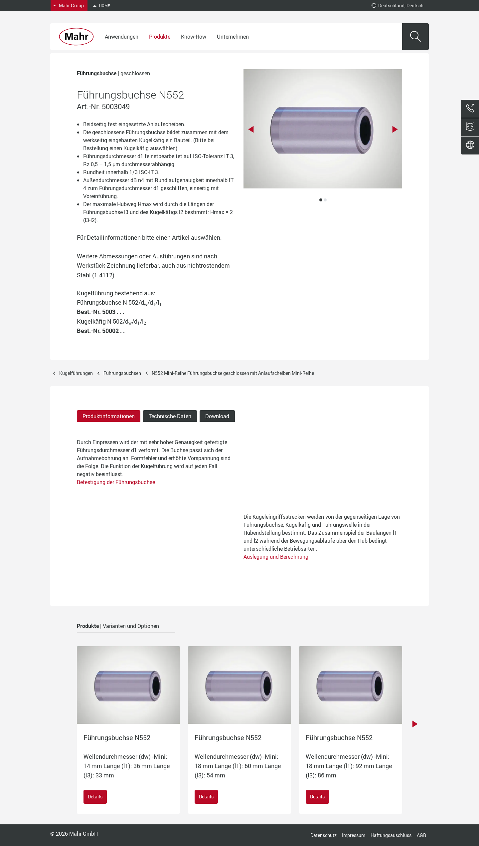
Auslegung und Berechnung (275, 556)
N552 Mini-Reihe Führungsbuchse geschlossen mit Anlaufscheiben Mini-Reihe (233, 373)
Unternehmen (233, 36)
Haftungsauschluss (391, 835)
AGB (421, 835)
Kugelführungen (76, 373)
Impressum (353, 835)
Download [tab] (217, 416)
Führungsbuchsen (122, 373)
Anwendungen (121, 36)
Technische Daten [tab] (170, 416)
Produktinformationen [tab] (108, 416)
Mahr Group (71, 5)
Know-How (193, 36)
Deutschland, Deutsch (397, 5)
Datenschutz (323, 835)
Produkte (159, 36)
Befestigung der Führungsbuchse (116, 482)
